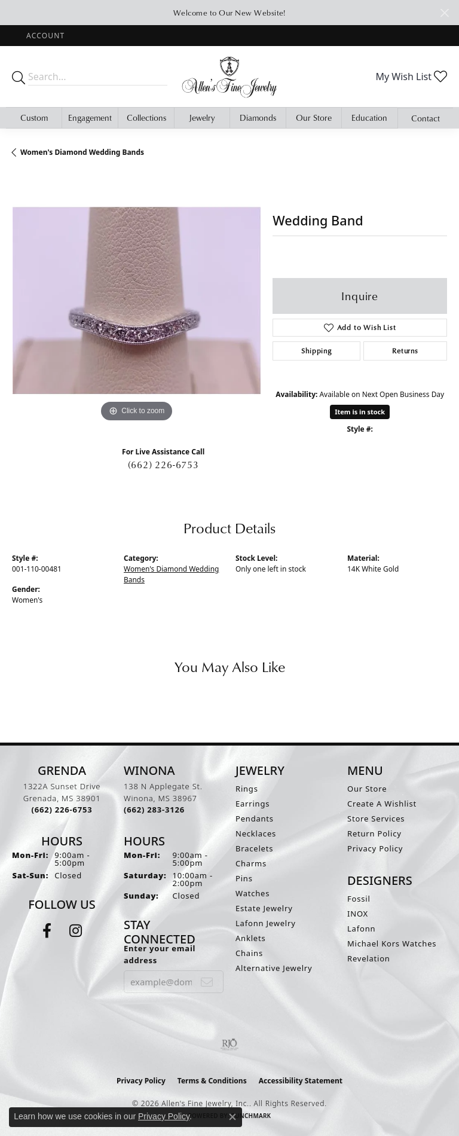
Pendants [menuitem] (254, 818)
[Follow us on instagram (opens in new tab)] (75, 931)
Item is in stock (360, 411)
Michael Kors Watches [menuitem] (391, 943)
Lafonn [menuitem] (361, 928)
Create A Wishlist (382, 803)
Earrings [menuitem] (252, 803)
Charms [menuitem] (251, 863)
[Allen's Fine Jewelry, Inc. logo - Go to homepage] (229, 76)
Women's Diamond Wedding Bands (82, 152)
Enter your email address (159, 954)
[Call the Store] (62, 809)
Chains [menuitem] (249, 953)
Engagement (90, 117)
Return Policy (374, 833)
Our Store (314, 117)
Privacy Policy (375, 848)
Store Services (376, 818)
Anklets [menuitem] (250, 938)
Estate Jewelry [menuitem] (264, 908)
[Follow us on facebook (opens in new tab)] (46, 931)
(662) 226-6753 (163, 464)
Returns (405, 351)
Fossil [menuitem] (359, 898)
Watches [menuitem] (252, 893)
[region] (136, 300)
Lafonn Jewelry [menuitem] (265, 923)
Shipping (316, 351)
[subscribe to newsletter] (207, 982)
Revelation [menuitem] (368, 958)
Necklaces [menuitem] (255, 833)
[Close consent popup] (232, 1116)
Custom (34, 117)
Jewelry (202, 117)
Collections (146, 117)
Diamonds (258, 117)
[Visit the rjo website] (229, 1044)
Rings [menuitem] (246, 788)
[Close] (444, 12)
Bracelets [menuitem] (254, 848)
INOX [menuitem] (357, 913)
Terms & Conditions (212, 1081)
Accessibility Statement (300, 1081)
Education (369, 117)
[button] (44, 35)
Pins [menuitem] (244, 878)
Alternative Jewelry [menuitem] (273, 968)
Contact (425, 118)
